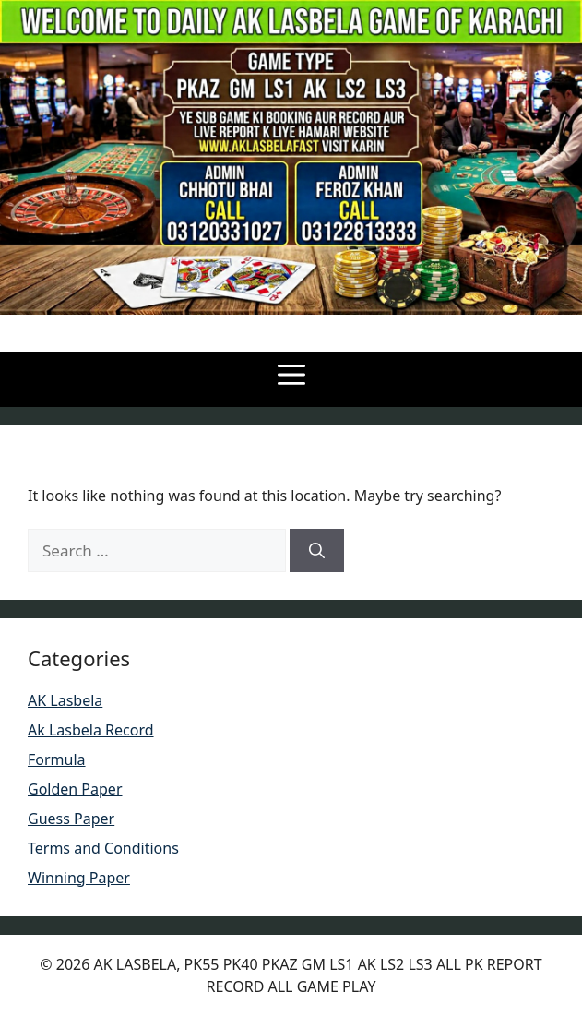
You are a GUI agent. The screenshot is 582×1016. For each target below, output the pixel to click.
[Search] (317, 551)
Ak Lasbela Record (91, 730)
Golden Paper (75, 789)
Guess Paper (71, 818)
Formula (57, 759)
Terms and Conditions (103, 848)
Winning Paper (79, 877)
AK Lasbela (65, 700)
